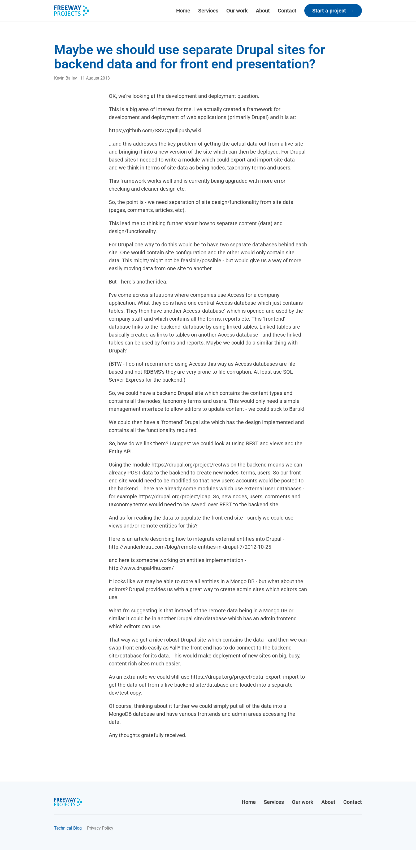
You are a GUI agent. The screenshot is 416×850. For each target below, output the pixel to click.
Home (183, 10)
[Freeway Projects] (71, 10)
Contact (287, 10)
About (263, 10)
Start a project (333, 11)
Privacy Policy (100, 828)
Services (208, 10)
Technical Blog (68, 828)
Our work (237, 10)
